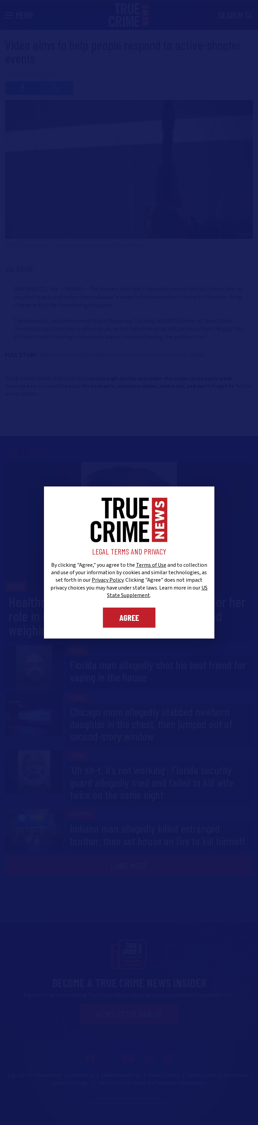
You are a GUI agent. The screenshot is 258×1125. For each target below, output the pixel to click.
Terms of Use (151, 565)
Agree (129, 617)
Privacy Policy (107, 580)
